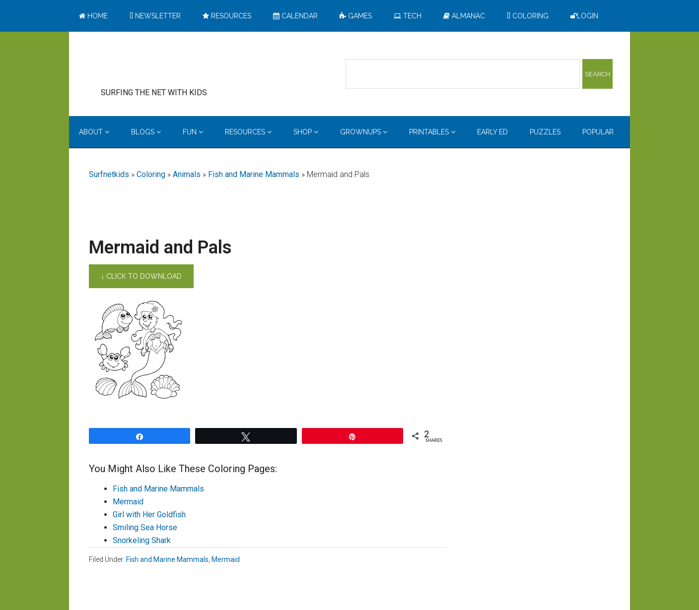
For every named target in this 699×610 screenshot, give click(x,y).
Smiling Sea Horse (145, 527)
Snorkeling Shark (142, 540)
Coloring (151, 174)
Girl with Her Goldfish (149, 514)
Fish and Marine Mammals (253, 174)
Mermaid (128, 501)
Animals (187, 174)
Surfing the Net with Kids (169, 64)
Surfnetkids (109, 174)
